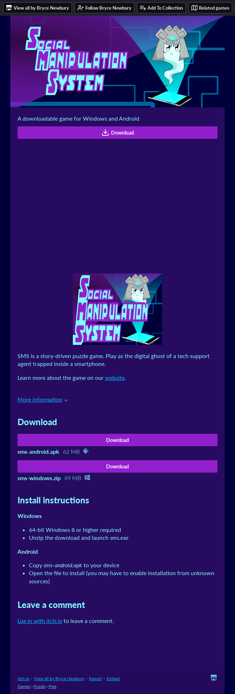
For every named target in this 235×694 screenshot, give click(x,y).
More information (43, 399)
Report (95, 678)
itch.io (23, 678)
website (115, 377)
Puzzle (39, 686)
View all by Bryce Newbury (59, 678)
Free (52, 686)
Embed (113, 678)
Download (117, 132)
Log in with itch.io (40, 620)
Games (24, 686)
